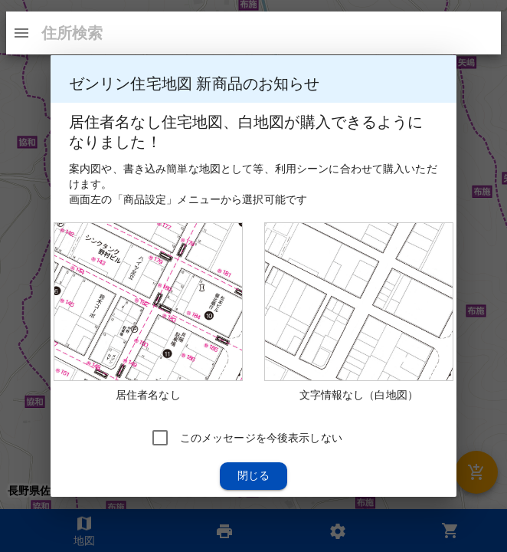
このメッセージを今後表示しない (261, 438)
